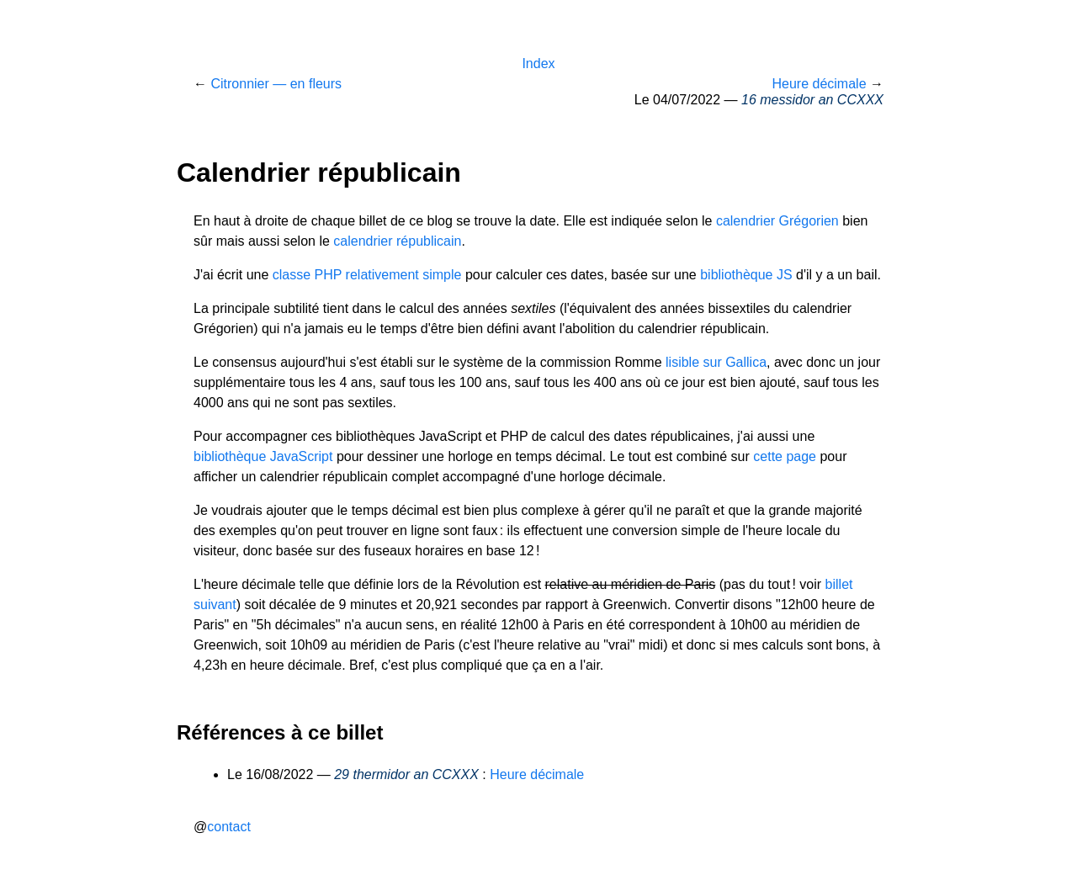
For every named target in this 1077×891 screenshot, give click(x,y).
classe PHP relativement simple (367, 275)
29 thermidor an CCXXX (406, 774)
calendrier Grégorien (777, 221)
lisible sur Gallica (716, 362)
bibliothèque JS (746, 275)
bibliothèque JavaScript (263, 456)
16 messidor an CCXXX (812, 100)
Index (538, 63)
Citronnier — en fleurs (276, 84)
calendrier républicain (397, 241)
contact (229, 826)
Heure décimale (819, 84)
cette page (784, 456)
